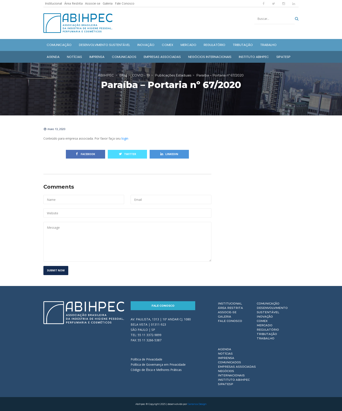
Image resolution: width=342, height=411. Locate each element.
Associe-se (92, 3)
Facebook (85, 154)
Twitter (127, 154)
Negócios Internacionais (231, 373)
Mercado (264, 325)
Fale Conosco (124, 3)
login (124, 138)
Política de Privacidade (146, 359)
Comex (262, 321)
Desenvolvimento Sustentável (272, 310)
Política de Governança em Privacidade (158, 364)
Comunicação (268, 303)
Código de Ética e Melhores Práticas (156, 370)
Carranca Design (197, 404)
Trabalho (265, 338)
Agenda (224, 349)
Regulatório (268, 329)
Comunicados (229, 362)
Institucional (53, 3)
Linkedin (169, 154)
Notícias (225, 353)
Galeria (108, 3)
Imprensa (226, 358)
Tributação (267, 334)
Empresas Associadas (237, 366)
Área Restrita (73, 3)
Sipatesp (225, 384)
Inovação (265, 316)
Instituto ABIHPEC (234, 379)
